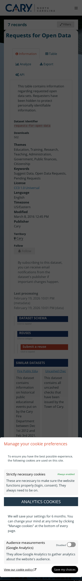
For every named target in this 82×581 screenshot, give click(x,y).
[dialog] (41, 507)
